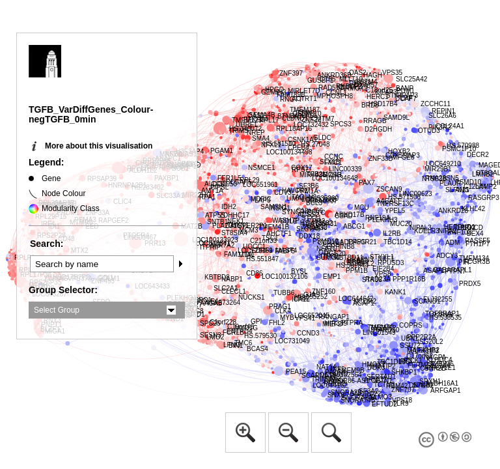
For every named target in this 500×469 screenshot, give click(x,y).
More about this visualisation (98, 145)
